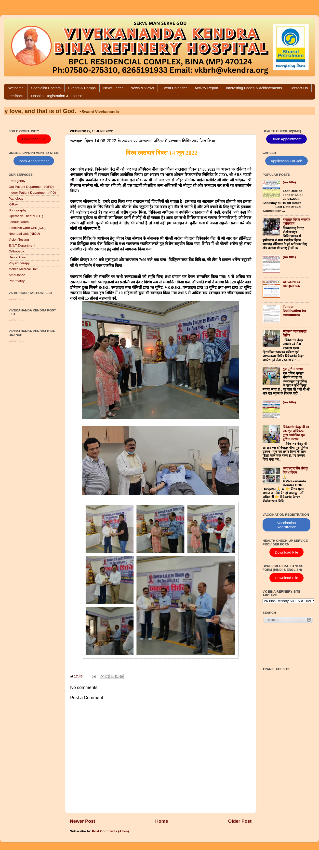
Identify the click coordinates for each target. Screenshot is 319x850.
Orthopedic (17, 251)
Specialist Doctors (46, 88)
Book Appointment (34, 161)
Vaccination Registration (286, 525)
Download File (33, 139)
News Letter (113, 88)
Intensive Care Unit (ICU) (27, 228)
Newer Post (82, 821)
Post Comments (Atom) (110, 831)
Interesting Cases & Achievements (254, 88)
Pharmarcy (17, 281)
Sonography (18, 210)
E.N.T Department (22, 245)
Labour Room (19, 222)
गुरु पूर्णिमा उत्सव (293, 369)
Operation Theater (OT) (26, 216)
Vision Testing (19, 239)
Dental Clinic (18, 257)
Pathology (16, 198)
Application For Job (286, 161)
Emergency (17, 181)
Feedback (15, 96)
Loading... (16, 298)
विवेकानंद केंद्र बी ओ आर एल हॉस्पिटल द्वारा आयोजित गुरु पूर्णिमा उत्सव (296, 433)
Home (161, 821)
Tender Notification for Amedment (294, 310)
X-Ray (13, 204)
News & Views (142, 88)
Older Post (240, 821)
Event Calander (174, 88)
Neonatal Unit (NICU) (24, 233)
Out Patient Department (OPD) (31, 187)
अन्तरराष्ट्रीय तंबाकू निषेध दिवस (295, 470)
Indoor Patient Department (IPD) (32, 192)
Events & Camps (82, 88)
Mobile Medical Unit (23, 269)
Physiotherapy (19, 263)
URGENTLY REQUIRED (292, 284)
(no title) (289, 182)
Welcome (16, 88)
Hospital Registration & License (56, 96)
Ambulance (17, 275)
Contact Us (299, 88)
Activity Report (206, 88)
